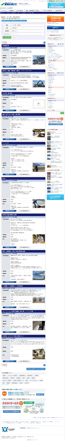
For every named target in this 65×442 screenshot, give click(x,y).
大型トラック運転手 (7, 380)
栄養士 (21, 382)
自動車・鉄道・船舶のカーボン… (57, 191)
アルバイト (50, 103)
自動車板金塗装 (54, 165)
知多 (24, 4)
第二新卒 (27, 382)
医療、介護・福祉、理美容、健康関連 (55, 56)
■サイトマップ (44, 1)
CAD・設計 (50, 64)
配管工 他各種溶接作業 (55, 136)
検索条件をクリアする (52, 46)
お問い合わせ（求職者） (14, 421)
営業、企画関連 (51, 50)
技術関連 (50, 47)
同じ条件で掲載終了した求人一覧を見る (36, 369)
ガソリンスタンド (33, 380)
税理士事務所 (5, 378)
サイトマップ (57, 421)
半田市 (49, 83)
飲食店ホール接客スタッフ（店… (57, 172)
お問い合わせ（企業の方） (24, 421)
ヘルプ (3, 422)
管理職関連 (50, 67)
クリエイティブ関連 (52, 53)
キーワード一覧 (5, 384)
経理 (27, 380)
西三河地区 (50, 76)
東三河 (29, 4)
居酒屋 (41, 380)
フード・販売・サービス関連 (53, 54)
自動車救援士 (15, 382)
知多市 (49, 90)
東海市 (49, 87)
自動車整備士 (22, 375)
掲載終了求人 (38, 422)
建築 (49, 62)
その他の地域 (51, 95)
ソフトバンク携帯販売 (55, 181)
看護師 (8, 382)
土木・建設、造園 (51, 60)
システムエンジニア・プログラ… (57, 144)
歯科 (4, 382)
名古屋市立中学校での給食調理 (56, 184)
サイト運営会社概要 (5, 421)
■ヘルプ (40, 1)
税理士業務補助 (54, 176)
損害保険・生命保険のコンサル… (57, 141)
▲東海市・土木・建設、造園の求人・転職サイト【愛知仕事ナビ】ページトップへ (48, 417)
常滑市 (49, 85)
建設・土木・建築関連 (52, 59)
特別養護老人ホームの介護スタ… (57, 161)
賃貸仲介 (12, 378)
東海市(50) (14, 28)
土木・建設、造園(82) (16, 25)
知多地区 (50, 82)
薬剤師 (33, 378)
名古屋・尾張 (21, 4)
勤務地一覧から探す (60, 72)
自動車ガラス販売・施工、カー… (57, 154)
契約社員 (50, 106)
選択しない (14, 30)
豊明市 (49, 92)
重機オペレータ (50, 65)
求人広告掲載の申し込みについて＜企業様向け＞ (14, 422)
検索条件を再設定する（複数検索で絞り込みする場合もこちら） (14, 20)
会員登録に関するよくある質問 (53, 23)
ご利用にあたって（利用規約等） (48, 421)
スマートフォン (35, 439)
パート (50, 104)
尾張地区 (50, 80)
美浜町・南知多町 (51, 94)
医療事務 (18, 378)
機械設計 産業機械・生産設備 (56, 187)
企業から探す (32, 422)
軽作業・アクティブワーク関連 (54, 57)
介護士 (28, 378)
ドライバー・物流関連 (52, 68)
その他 (50, 70)
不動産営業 (29, 375)
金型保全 (52, 151)
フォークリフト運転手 (12, 375)
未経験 (4, 375)
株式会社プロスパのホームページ (33, 428)
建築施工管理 (53, 157)
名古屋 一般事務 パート (18, 380)
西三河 (26, 4)
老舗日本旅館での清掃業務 (56, 148)
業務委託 (50, 107)
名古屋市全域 (51, 79)
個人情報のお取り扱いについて (35, 421)
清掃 (23, 378)
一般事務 (36, 375)
